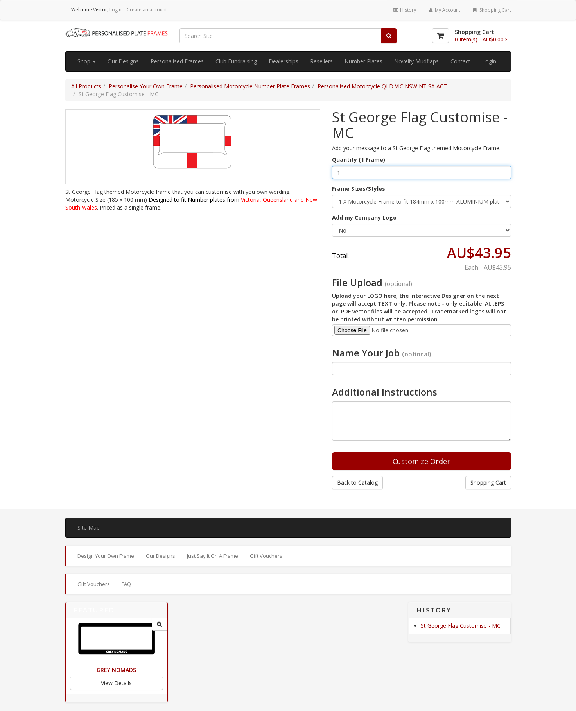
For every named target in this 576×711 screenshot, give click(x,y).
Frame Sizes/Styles (358, 188)
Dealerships (283, 61)
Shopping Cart (491, 10)
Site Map (88, 527)
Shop (86, 61)
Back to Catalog (357, 482)
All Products (86, 86)
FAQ (126, 583)
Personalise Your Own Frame (146, 86)
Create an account (147, 9)
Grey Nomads (116, 669)
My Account (444, 10)
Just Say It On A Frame (212, 555)
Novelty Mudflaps (416, 61)
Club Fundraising (236, 61)
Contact (460, 61)
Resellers (321, 61)
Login (115, 9)
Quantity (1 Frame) (358, 159)
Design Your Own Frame (105, 555)
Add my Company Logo (364, 217)
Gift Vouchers (266, 555)
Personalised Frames (177, 61)
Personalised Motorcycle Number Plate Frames (250, 86)
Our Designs (123, 61)
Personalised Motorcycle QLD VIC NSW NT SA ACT (382, 86)
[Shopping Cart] (440, 35)
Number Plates (363, 61)
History (404, 10)
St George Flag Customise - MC (461, 625)
